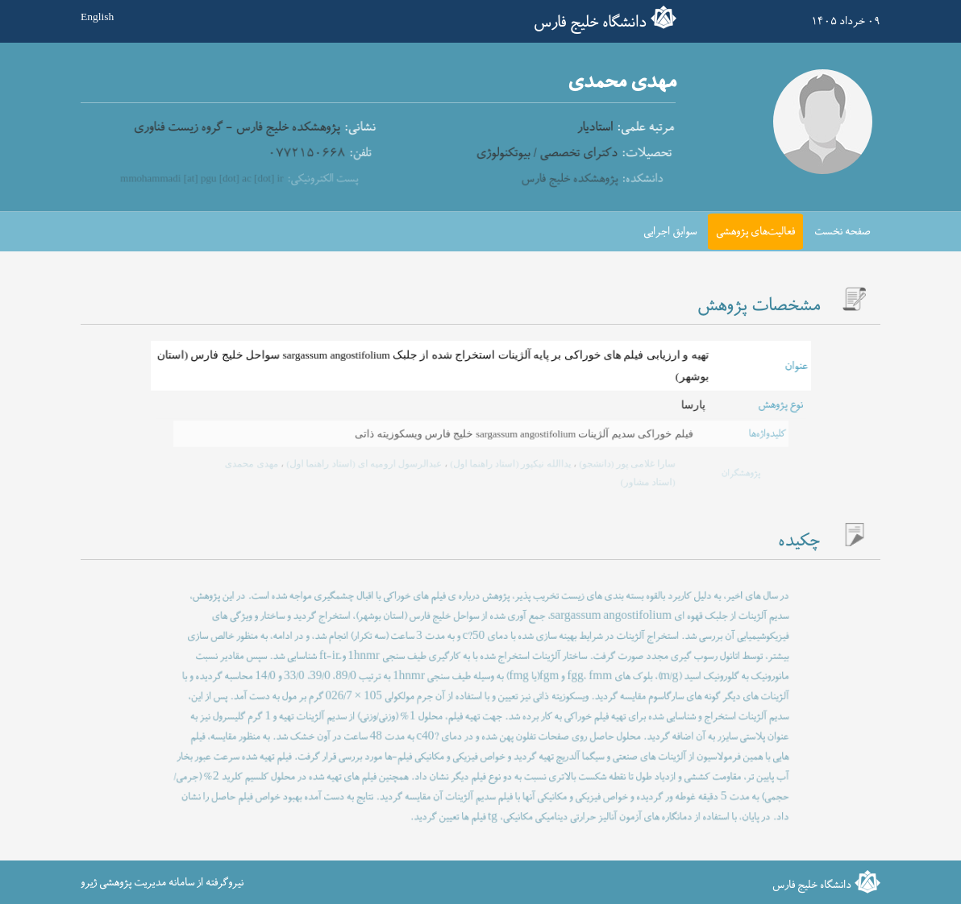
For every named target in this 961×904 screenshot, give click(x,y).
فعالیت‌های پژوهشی (755, 232)
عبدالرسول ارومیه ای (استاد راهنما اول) (368, 464)
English (97, 17)
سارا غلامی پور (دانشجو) (619, 464)
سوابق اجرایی (670, 232)
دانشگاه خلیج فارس (590, 22)
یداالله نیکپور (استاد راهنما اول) (508, 464)
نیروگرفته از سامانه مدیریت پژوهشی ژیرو (162, 883)
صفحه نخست (842, 232)
